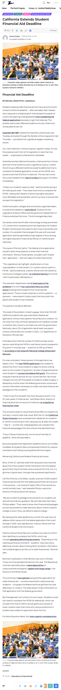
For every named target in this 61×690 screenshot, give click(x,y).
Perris (26, 14)
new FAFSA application (29, 363)
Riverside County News (41, 14)
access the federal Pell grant (31, 373)
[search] (44, 3)
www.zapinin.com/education (43, 616)
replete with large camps (39, 568)
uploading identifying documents (25, 539)
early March (30, 209)
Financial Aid (26, 676)
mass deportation (35, 565)
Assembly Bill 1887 (11, 132)
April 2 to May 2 (32, 177)
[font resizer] (48, 2)
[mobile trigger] (5, 2)
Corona (18, 14)
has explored (23, 578)
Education (8, 14)
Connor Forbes (14, 36)
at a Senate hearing (38, 274)
